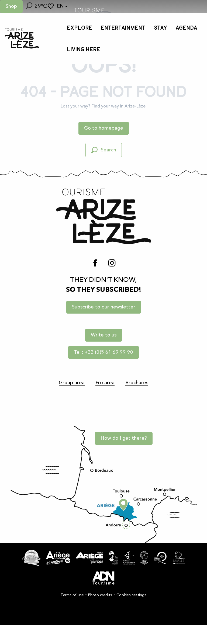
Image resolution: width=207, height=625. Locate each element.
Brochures (136, 382)
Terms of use (72, 595)
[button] (28, 6)
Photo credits (100, 595)
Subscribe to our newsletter (103, 307)
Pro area (105, 382)
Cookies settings (131, 595)
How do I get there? (124, 438)
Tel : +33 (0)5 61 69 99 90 (103, 352)
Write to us (103, 335)
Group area (72, 382)
